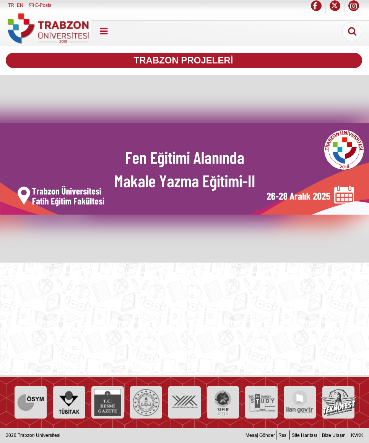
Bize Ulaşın (334, 435)
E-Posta (40, 5)
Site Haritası (304, 435)
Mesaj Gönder (260, 435)
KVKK (357, 435)
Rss (282, 435)
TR (11, 5)
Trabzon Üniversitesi (39, 435)
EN (20, 5)
